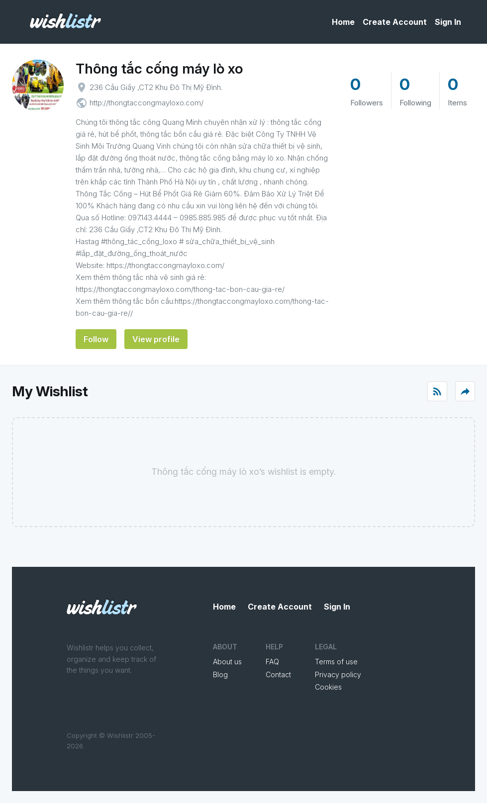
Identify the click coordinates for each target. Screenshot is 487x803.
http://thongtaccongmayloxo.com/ (146, 102)
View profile (156, 339)
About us (227, 661)
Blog (220, 674)
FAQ (272, 661)
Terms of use (336, 661)
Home (343, 22)
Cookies (328, 687)
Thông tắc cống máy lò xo (159, 68)
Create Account (395, 22)
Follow (96, 339)
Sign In (448, 22)
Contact (278, 674)
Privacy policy (338, 674)
